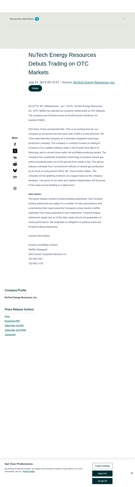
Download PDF (12, 321)
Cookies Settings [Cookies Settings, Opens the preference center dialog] (102, 467)
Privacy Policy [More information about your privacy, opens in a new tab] (29, 472)
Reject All (102, 474)
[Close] (132, 474)
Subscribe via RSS (14, 325)
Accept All (102, 482)
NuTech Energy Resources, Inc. (94, 82)
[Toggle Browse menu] (123, 18)
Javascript (10, 334)
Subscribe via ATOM (15, 330)
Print (7, 316)
